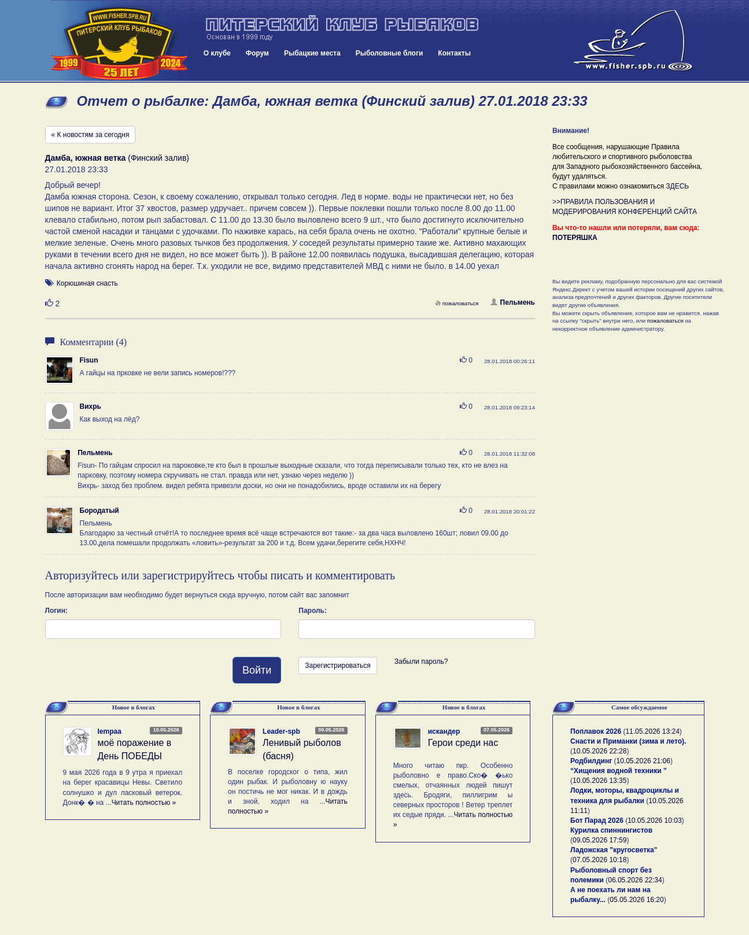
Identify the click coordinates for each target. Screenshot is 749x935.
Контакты (454, 53)
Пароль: (312, 611)
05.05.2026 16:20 (636, 900)
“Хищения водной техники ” (618, 771)
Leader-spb (281, 731)
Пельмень (512, 302)
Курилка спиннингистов (611, 830)
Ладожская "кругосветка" (613, 850)
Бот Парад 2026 (596, 820)
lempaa (109, 731)
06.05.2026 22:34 (635, 880)
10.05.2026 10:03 (654, 820)
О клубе (217, 53)
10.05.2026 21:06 (643, 761)
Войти (256, 670)
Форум (257, 53)
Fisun (89, 360)
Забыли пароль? (421, 661)
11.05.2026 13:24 (652, 731)
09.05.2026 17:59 (599, 840)
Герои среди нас (463, 743)
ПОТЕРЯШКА (574, 238)
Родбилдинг (591, 761)
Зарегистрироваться (337, 665)
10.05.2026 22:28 (599, 751)
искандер (444, 731)
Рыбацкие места (312, 53)
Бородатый (99, 511)
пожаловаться (457, 303)
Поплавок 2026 (595, 731)
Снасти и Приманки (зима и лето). (628, 741)
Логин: (56, 611)
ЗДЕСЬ (677, 186)
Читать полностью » (144, 803)
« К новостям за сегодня (90, 135)
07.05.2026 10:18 (599, 860)
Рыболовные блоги (389, 53)
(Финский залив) (117, 157)
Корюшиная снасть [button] (87, 283)
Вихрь (90, 406)
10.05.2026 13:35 (599, 781)
